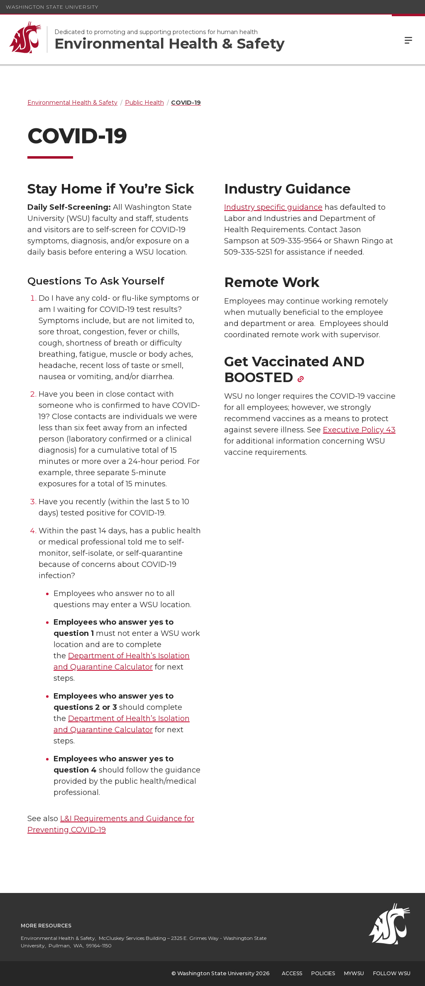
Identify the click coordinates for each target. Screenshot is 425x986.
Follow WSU (391, 973)
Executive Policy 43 (359, 429)
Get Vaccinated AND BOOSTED (294, 369)
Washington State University (52, 7)
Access (292, 973)
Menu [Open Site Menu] (408, 39)
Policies (323, 973)
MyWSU (354, 973)
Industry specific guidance (273, 207)
